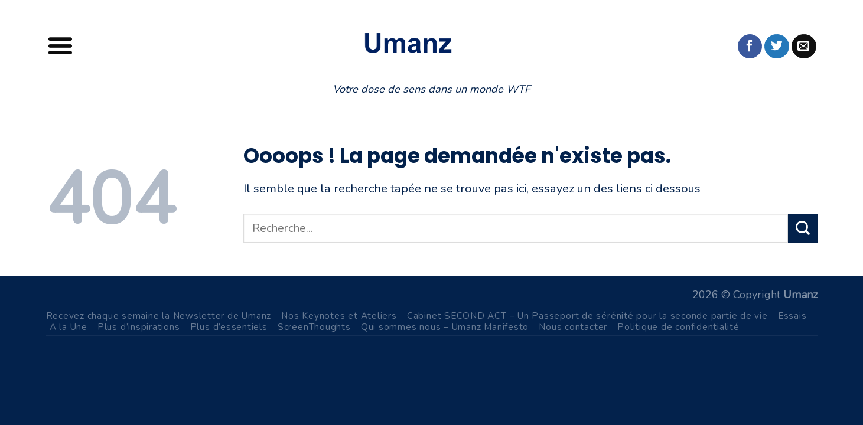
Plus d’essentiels (229, 327)
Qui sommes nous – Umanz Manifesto (445, 327)
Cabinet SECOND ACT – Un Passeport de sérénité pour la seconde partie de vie (587, 315)
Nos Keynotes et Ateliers (339, 315)
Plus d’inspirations (138, 327)
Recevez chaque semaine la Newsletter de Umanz (159, 315)
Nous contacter (573, 327)
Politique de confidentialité (678, 327)
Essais (792, 315)
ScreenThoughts (314, 327)
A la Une (68, 327)
